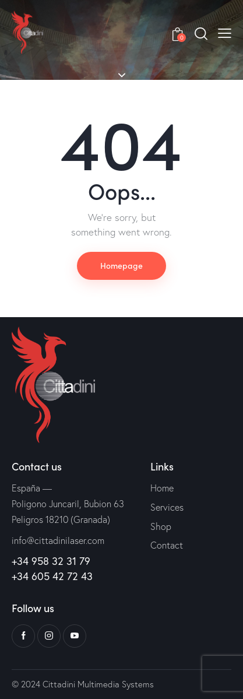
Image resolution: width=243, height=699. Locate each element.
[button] (224, 32)
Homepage (121, 265)
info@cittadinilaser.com (58, 540)
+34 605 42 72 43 (52, 576)
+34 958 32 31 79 (51, 561)
